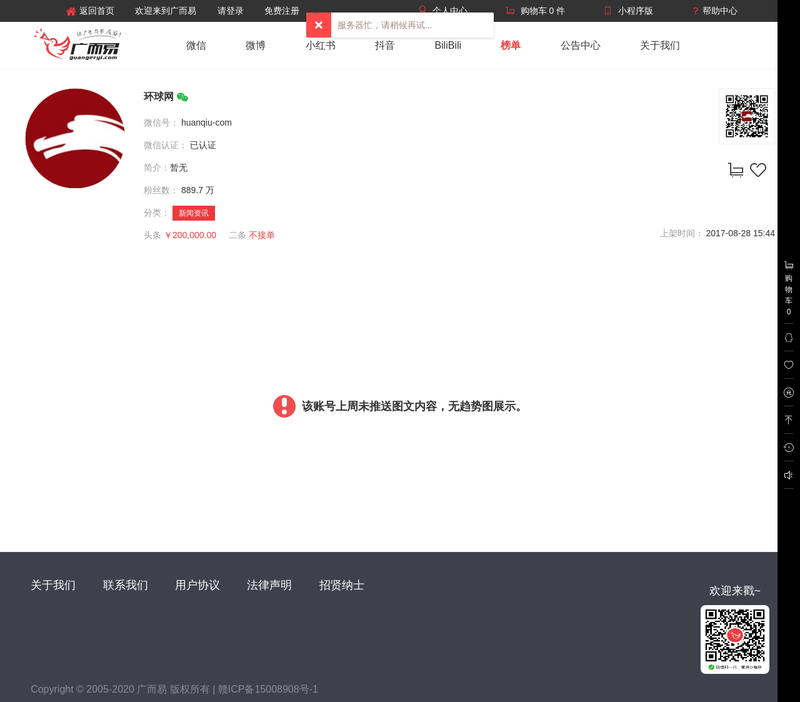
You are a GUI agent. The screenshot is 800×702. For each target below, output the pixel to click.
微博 (256, 45)
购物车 (789, 288)
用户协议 (197, 585)
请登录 (231, 11)
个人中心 (450, 11)
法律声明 (269, 585)
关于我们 (660, 45)
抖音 (385, 45)
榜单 (511, 45)
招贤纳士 (341, 585)
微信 (196, 45)
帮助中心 (720, 11)
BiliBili (447, 45)
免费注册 (281, 11)
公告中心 (581, 45)
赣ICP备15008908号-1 (268, 689)
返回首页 (90, 11)
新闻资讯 (194, 213)
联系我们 (125, 585)
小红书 (321, 45)
